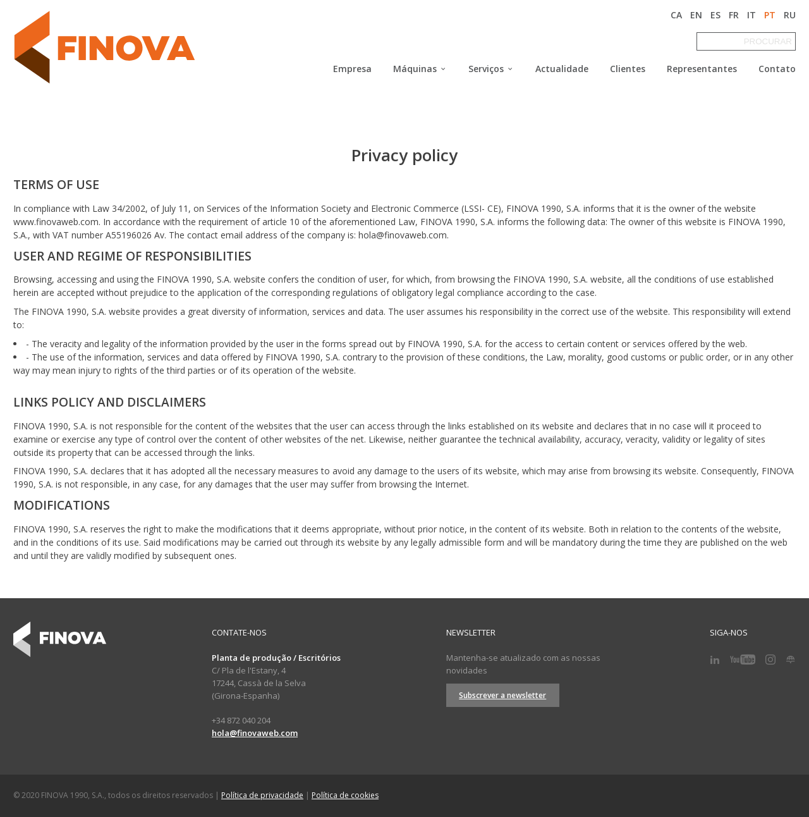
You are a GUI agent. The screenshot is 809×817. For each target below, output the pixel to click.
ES (715, 15)
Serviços (491, 68)
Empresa (352, 68)
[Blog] (791, 660)
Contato (777, 68)
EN (696, 15)
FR (734, 15)
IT (751, 15)
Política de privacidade (262, 795)
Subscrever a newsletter (502, 695)
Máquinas (420, 68)
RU (790, 15)
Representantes (702, 68)
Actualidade (561, 68)
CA (676, 15)
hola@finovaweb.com (255, 733)
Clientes (627, 68)
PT (770, 15)
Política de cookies (345, 795)
